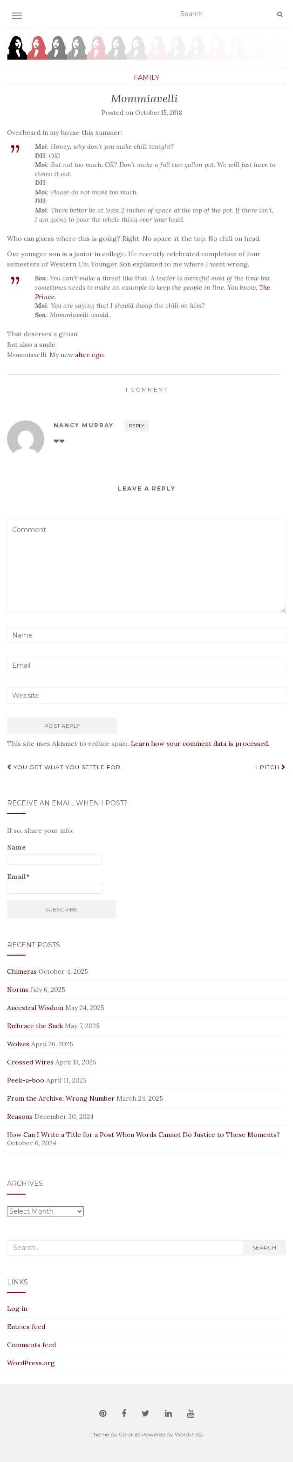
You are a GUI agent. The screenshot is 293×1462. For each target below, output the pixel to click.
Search (264, 1247)
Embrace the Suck (35, 1026)
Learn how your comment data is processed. (200, 743)
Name (54, 854)
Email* (54, 883)
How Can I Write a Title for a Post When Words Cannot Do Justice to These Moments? (143, 1134)
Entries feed (26, 1326)
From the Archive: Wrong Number (61, 1098)
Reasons (20, 1116)
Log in (17, 1308)
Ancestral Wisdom (35, 1007)
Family (146, 77)
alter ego (89, 355)
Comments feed (31, 1345)
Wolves (18, 1044)
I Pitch (271, 767)
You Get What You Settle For (64, 767)
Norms (17, 989)
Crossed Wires (30, 1062)
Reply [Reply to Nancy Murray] (136, 426)
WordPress (189, 1434)
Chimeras (22, 971)
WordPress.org (31, 1363)
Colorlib (129, 1434)
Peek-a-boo (25, 1080)
